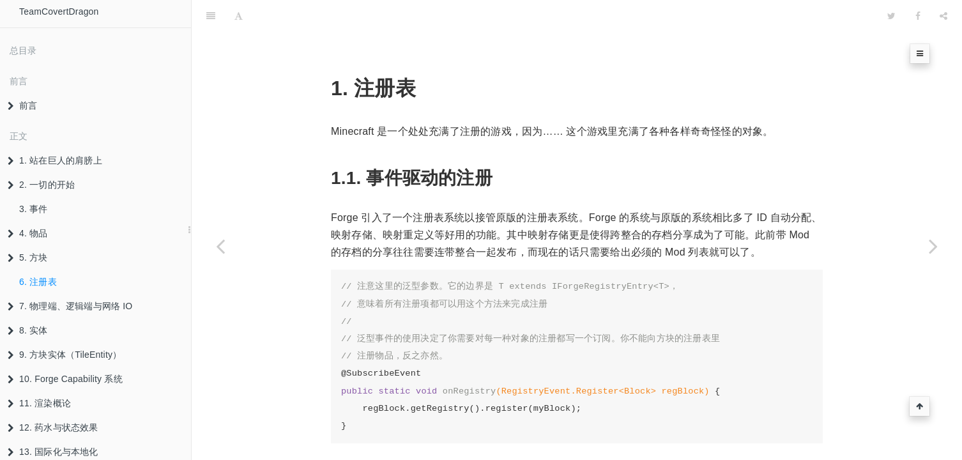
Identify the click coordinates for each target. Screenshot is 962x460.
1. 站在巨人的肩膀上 (55, 160)
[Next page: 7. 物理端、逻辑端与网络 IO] (933, 246)
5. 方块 (28, 257)
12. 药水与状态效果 (53, 427)
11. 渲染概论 (39, 403)
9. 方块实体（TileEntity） (64, 354)
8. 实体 (28, 330)
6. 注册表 (38, 282)
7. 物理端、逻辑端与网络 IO (70, 306)
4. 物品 (28, 233)
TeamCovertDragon (59, 11)
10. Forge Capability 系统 (65, 379)
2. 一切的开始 (41, 185)
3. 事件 (33, 209)
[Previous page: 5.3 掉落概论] (220, 246)
